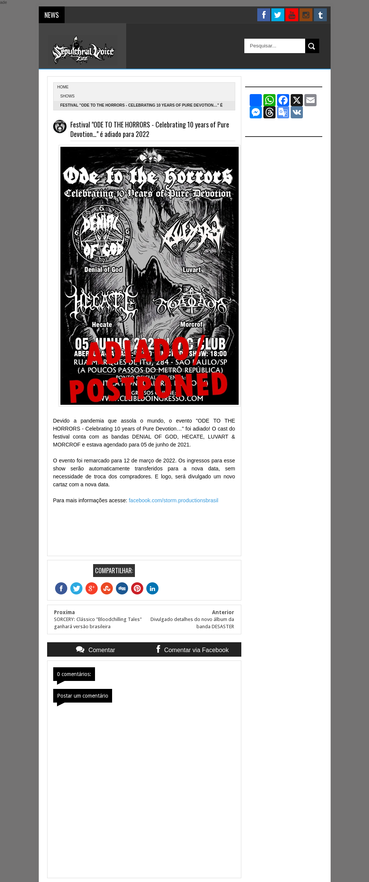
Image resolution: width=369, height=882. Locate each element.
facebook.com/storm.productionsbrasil (174, 500)
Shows (67, 96)
